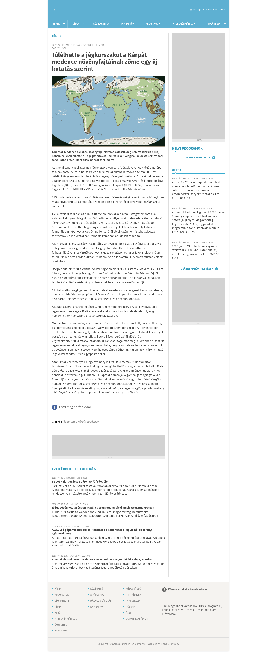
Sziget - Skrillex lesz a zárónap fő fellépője (80, 482)
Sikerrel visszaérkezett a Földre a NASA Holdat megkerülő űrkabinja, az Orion (102, 559)
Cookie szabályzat (137, 619)
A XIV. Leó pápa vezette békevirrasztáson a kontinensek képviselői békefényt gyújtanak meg (102, 532)
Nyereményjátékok (184, 24)
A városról (97, 595)
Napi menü (96, 607)
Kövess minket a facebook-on (187, 589)
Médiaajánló (133, 589)
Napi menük (127, 24)
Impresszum (133, 601)
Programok (153, 24)
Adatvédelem (133, 595)
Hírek (56, 24)
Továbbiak (214, 24)
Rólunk (130, 607)
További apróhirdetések (196, 268)
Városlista (55, 10)
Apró (58, 613)
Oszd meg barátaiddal (75, 407)
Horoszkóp (61, 631)
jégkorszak (69, 422)
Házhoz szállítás (100, 601)
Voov (176, 644)
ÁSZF (128, 613)
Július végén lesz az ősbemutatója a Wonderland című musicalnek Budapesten (103, 508)
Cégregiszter (101, 24)
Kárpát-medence (88, 422)
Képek (75, 24)
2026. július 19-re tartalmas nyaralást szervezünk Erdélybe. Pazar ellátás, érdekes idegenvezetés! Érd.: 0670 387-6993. (197, 252)
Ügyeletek (61, 625)
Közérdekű (96, 589)
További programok (196, 157)
